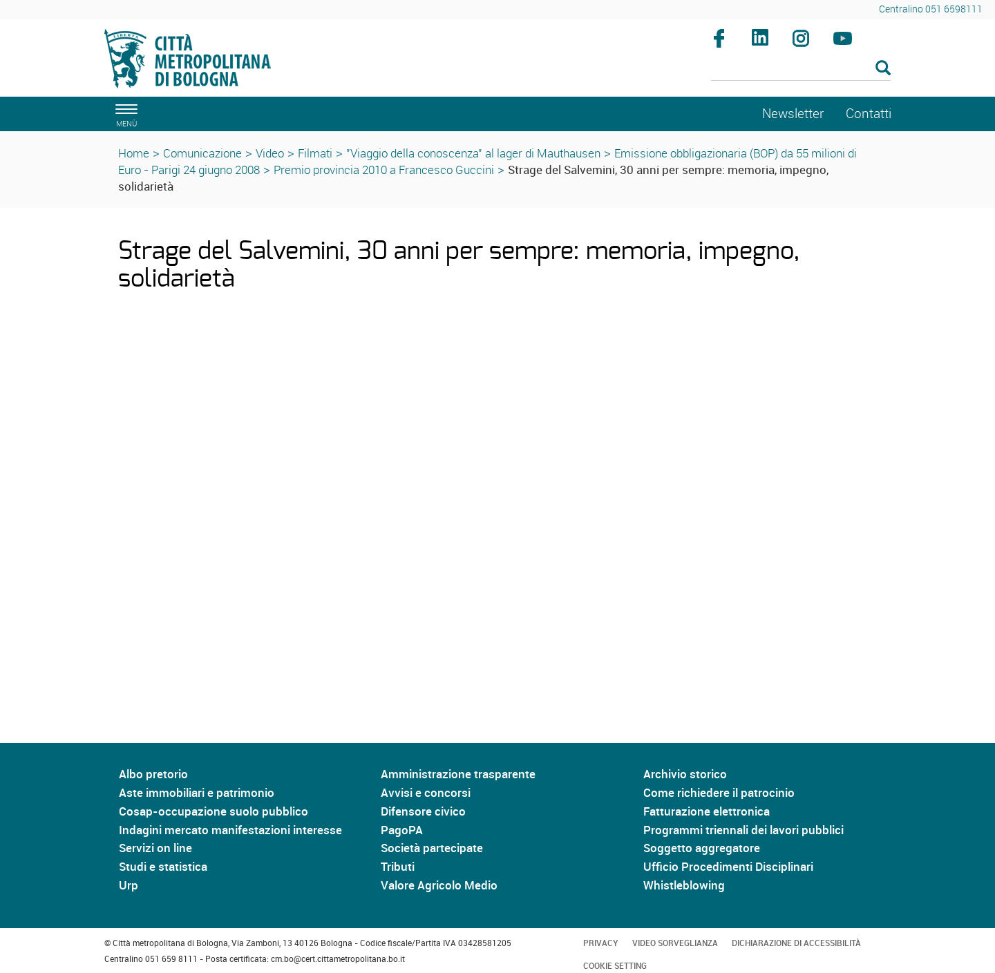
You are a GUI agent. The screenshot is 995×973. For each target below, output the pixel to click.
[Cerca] (801, 69)
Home (133, 153)
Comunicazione (202, 153)
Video (270, 153)
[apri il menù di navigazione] (124, 113)
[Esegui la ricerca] (883, 68)
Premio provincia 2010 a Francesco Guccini (384, 169)
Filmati (315, 153)
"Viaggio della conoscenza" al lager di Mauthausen (473, 153)
